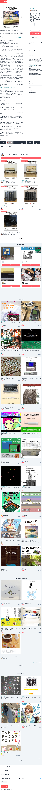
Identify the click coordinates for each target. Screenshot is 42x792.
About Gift (32, 45)
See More (21, 292)
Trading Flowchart (33, 81)
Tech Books (32, 8)
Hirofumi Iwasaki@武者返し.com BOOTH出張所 (16, 155)
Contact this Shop (32, 92)
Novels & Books (33, 6)
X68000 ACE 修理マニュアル (6, 206)
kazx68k (26, 283)
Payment (31, 83)
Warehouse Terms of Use (5, 791)
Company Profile (3, 789)
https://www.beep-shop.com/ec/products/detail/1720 (11, 37)
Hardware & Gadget (4, 180)
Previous (2, 17)
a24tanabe (6, 261)
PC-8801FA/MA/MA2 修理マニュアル (28, 181)
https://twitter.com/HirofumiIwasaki (7, 87)
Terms (30, 87)
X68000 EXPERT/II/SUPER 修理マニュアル (29, 206)
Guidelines (11, 791)
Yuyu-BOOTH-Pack (33, 65)
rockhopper (27, 261)
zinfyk (5, 283)
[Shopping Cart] (38, 1)
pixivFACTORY (34, 75)
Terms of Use (9, 789)
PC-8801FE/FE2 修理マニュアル (7, 181)
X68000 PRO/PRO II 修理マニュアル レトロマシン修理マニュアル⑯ (10, 233)
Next (21, 17)
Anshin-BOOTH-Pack (37, 64)
